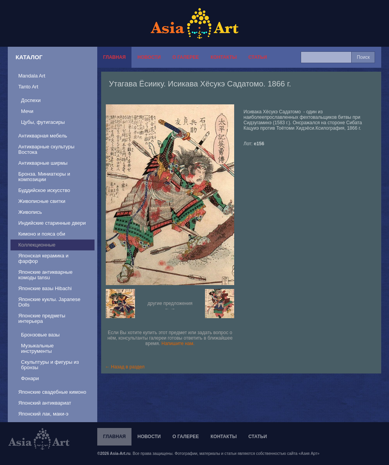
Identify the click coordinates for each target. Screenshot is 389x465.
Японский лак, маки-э (43, 414)
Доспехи (30, 100)
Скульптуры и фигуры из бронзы (50, 364)
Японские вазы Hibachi (45, 288)
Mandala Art (31, 76)
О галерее (185, 57)
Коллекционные (36, 245)
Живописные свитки (41, 201)
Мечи (27, 111)
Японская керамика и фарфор (43, 258)
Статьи (257, 57)
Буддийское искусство (44, 190)
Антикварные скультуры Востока (46, 149)
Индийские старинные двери (52, 223)
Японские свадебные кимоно (52, 392)
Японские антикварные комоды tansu (45, 274)
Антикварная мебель (42, 136)
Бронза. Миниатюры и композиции (44, 176)
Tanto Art (28, 87)
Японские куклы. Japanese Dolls (49, 302)
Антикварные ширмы (43, 163)
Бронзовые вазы (40, 335)
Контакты (223, 57)
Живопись (30, 212)
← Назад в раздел (125, 367)
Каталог (29, 57)
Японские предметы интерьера (41, 318)
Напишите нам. (177, 343)
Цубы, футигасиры (43, 122)
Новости (149, 57)
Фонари (30, 378)
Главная (114, 57)
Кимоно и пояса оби (41, 234)
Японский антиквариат (44, 403)
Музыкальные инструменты (37, 348)
